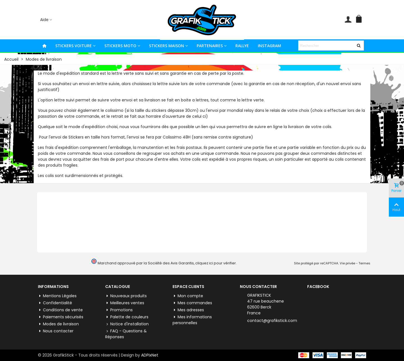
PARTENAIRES (210, 45)
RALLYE (242, 45)
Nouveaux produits (126, 296)
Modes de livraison (58, 324)
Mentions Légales (57, 296)
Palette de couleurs (126, 317)
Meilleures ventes (124, 303)
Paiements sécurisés (60, 317)
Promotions (119, 310)
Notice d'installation (127, 324)
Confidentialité (55, 303)
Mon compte (188, 296)
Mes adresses (188, 310)
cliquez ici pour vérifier (215, 263)
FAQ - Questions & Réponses (126, 334)
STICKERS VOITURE (73, 45)
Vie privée (347, 263)
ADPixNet (149, 355)
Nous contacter (56, 331)
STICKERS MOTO (120, 45)
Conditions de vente (60, 310)
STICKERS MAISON (166, 45)
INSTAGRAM (269, 45)
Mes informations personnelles (192, 320)
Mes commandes (192, 303)
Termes (364, 263)
